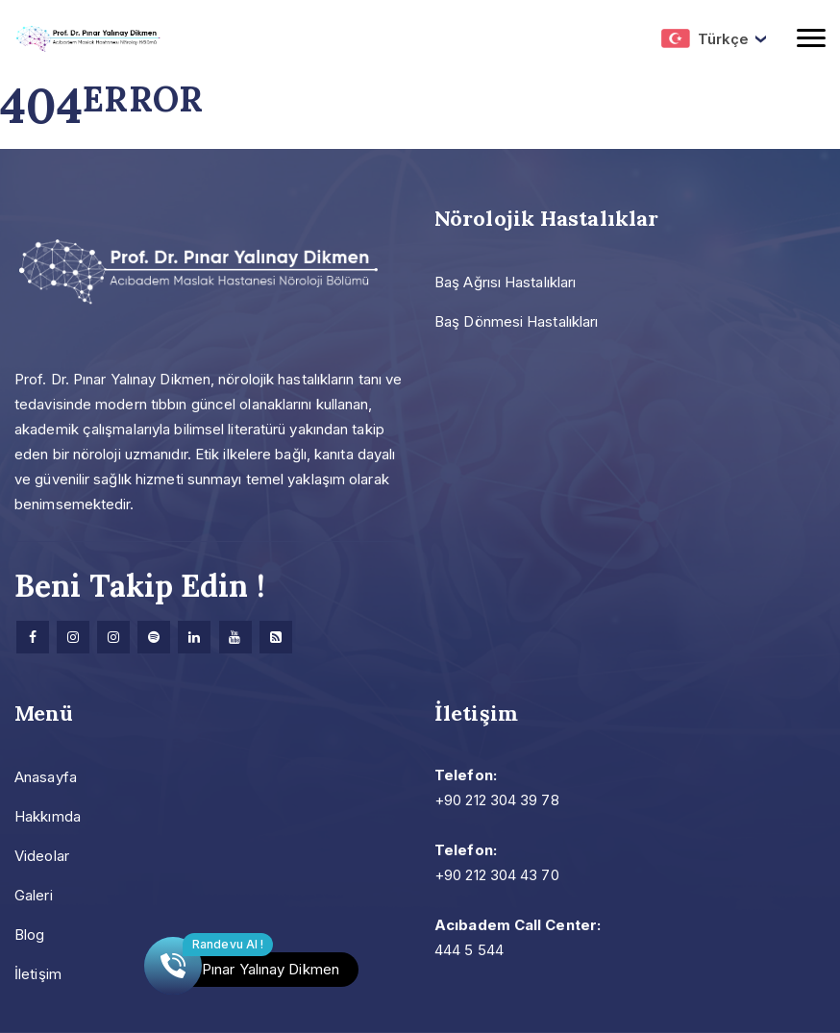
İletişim (38, 974)
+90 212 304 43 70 (496, 875)
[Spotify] (153, 637)
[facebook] (32, 637)
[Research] (275, 637)
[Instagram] (73, 637)
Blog (29, 934)
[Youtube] (235, 637)
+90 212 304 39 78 (496, 800)
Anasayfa (45, 777)
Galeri (33, 895)
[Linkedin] (194, 637)
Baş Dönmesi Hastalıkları (516, 321)
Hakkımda (47, 816)
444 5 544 (469, 950)
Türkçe (705, 38)
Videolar (41, 856)
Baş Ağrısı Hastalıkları (505, 282)
